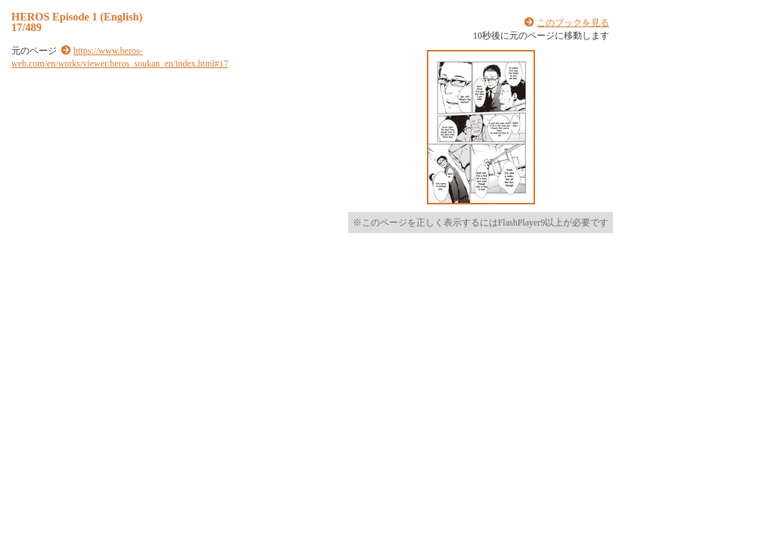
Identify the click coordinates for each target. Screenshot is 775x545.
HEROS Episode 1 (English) (76, 17)
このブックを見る (573, 22)
